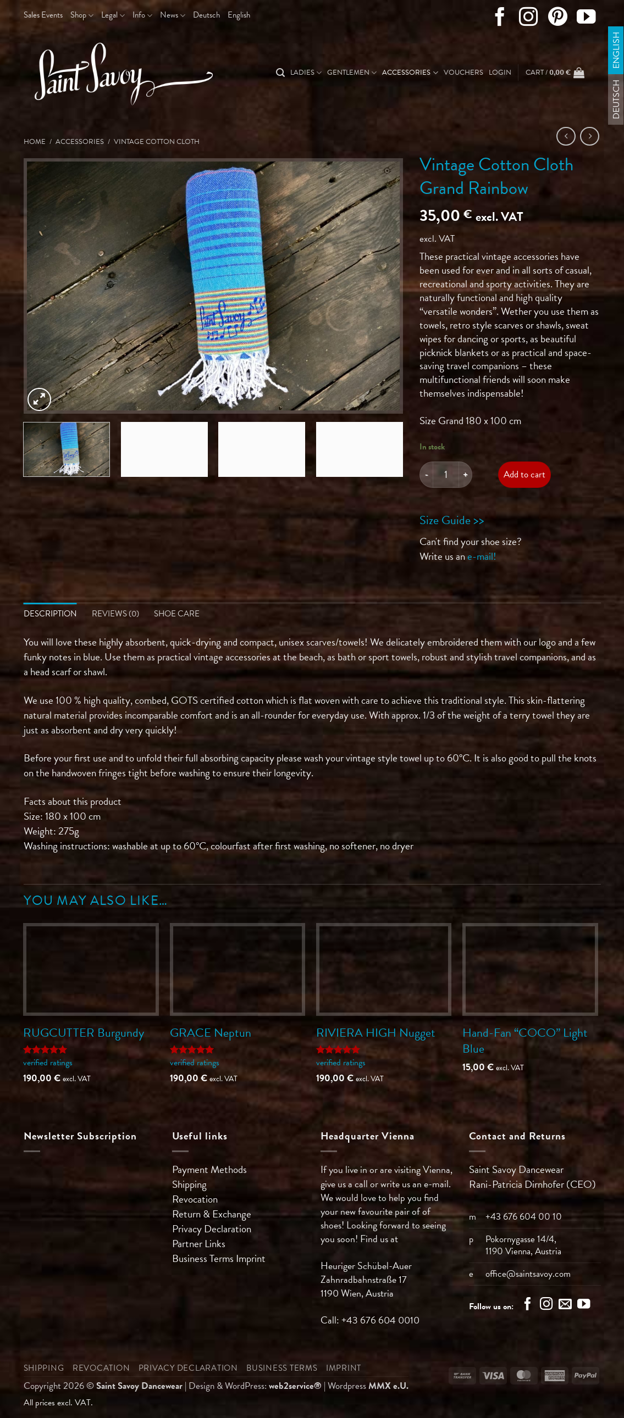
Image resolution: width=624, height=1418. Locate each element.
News (172, 15)
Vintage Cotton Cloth (157, 141)
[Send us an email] (565, 1306)
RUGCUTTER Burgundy (83, 1033)
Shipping (189, 1185)
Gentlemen (352, 72)
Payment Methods (209, 1170)
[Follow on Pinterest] (557, 19)
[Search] (280, 73)
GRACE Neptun (210, 1033)
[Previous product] (589, 136)
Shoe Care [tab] (177, 614)
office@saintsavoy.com (528, 1274)
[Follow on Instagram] (528, 19)
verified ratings (48, 1063)
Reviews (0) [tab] (115, 614)
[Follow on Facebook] (500, 19)
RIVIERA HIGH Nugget (375, 1033)
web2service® (295, 1386)
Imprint (251, 1259)
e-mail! (481, 556)
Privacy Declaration (211, 1229)
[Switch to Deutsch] (206, 15)
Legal (113, 15)
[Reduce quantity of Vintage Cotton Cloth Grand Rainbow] (426, 474)
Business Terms (204, 1259)
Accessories (410, 72)
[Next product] (566, 136)
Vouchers (463, 72)
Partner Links (198, 1244)
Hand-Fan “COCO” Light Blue (525, 1041)
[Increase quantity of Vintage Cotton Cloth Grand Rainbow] (465, 474)
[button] (500, 72)
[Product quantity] (446, 474)
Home (35, 141)
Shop (81, 15)
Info (142, 15)
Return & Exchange (211, 1214)
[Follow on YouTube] (586, 19)
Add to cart (524, 474)
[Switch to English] (616, 50)
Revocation (195, 1200)
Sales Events (43, 15)
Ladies (306, 72)
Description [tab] (50, 614)
